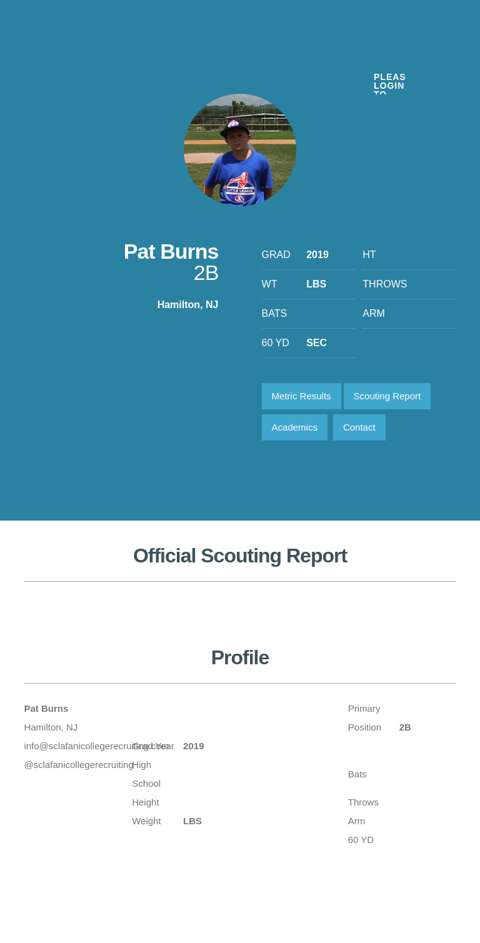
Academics (295, 427)
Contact (359, 427)
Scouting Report (387, 396)
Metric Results (301, 396)
